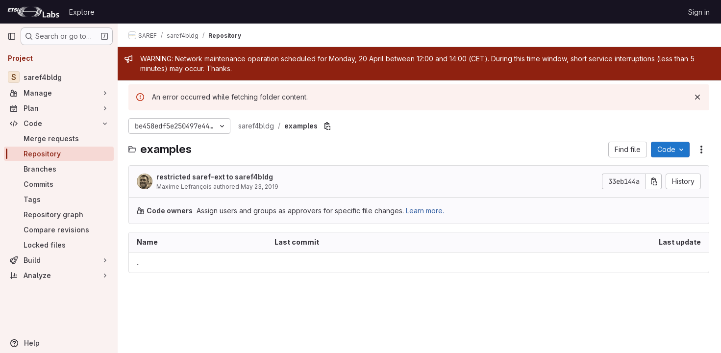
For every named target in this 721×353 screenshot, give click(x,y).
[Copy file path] (328, 126)
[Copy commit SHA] (654, 181)
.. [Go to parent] (139, 262)
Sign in (699, 12)
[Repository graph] (59, 214)
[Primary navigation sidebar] (12, 36)
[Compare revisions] (59, 230)
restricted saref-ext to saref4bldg (215, 177)
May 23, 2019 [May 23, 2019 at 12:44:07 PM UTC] (260, 186)
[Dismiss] (697, 97)
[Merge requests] (59, 138)
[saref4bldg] (59, 77)
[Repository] (59, 154)
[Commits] (59, 184)
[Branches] (59, 169)
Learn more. (426, 210)
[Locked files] (59, 245)
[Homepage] (33, 12)
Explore (82, 12)
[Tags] (59, 199)
